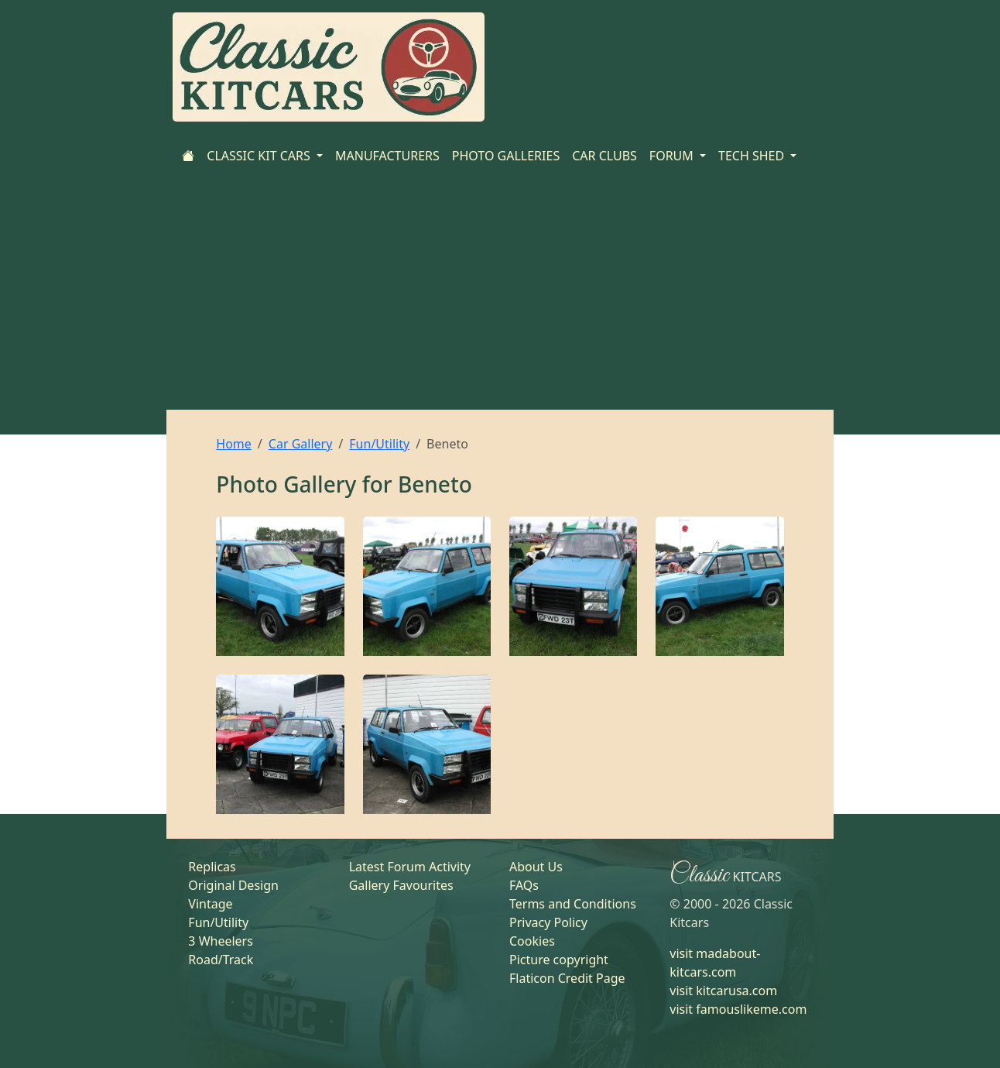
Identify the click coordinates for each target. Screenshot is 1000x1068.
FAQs (524, 885)
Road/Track (220, 959)
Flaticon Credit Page (567, 978)
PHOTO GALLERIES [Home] (506, 155)
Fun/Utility (379, 443)
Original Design (233, 885)
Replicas (211, 866)
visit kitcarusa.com (723, 990)
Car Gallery (301, 443)
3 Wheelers (220, 941)
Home (234, 443)
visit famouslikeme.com (738, 1009)
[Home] (188, 155)
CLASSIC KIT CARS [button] (260, 155)
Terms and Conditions (572, 903)
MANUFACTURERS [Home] (387, 155)
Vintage (210, 903)
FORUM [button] (673, 155)
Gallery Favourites (401, 885)
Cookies (532, 941)
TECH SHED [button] (752, 155)
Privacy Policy (548, 922)
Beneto (435, 484)
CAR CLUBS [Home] (604, 155)
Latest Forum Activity (410, 866)
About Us (536, 866)
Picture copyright (558, 959)
